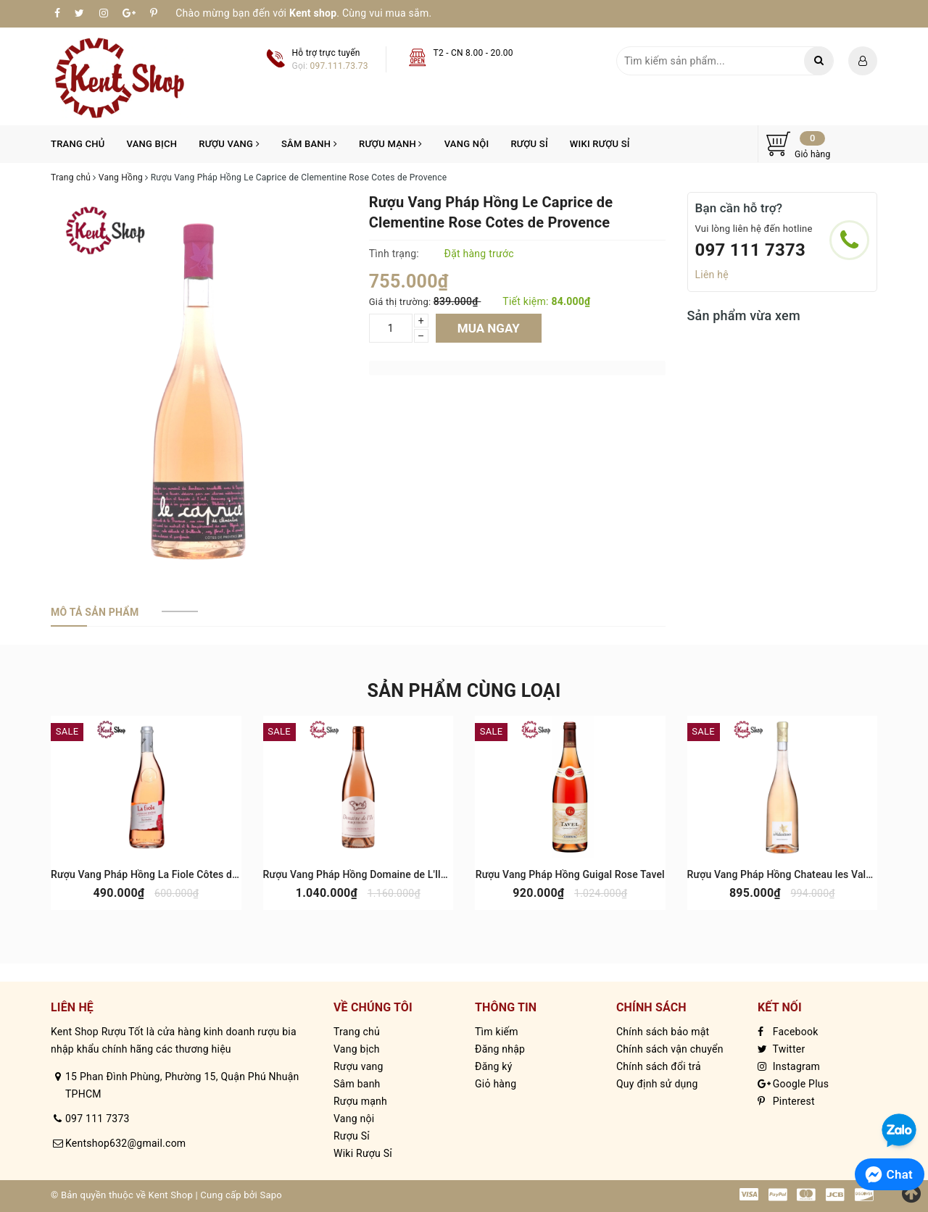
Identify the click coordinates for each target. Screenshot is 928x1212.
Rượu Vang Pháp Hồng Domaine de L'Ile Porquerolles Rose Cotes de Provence (443, 874)
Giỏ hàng (495, 1084)
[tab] (94, 612)
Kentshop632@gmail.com (125, 1143)
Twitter (781, 1049)
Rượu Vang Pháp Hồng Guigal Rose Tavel (570, 874)
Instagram (789, 1066)
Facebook (788, 1031)
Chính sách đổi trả (658, 1066)
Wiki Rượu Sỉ (600, 143)
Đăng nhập (500, 1049)
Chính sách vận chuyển (670, 1049)
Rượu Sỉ (528, 143)
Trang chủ (78, 143)
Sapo (271, 1195)
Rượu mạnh (391, 143)
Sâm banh (309, 143)
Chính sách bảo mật (662, 1031)
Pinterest (786, 1101)
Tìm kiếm (496, 1031)
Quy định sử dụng (657, 1084)
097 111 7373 (750, 250)
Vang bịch (152, 143)
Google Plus (793, 1084)
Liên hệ (712, 274)
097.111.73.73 (339, 66)
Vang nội (466, 143)
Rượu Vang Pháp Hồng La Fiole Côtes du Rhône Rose (173, 874)
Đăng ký (494, 1066)
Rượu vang (229, 143)
